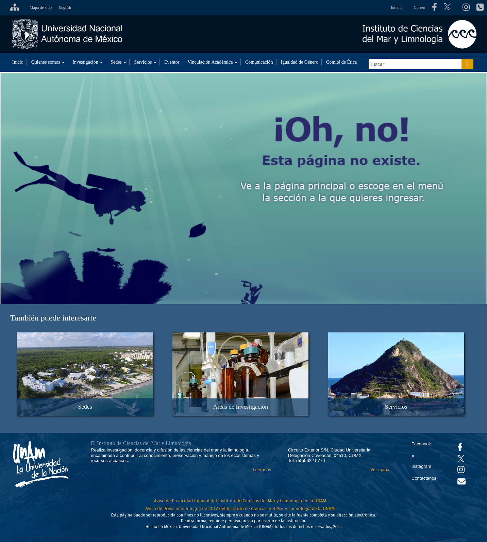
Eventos (172, 62)
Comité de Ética (341, 62)
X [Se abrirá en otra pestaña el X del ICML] (413, 456)
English (64, 7)
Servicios (145, 62)
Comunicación (259, 62)
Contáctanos (424, 478)
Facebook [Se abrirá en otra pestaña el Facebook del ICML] (421, 443)
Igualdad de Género (299, 62)
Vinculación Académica (212, 62)
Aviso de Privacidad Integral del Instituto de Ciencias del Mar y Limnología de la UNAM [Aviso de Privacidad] (240, 500)
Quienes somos (48, 62)
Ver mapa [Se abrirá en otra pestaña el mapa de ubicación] (380, 469)
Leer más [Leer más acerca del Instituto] (262, 469)
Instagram (421, 466)
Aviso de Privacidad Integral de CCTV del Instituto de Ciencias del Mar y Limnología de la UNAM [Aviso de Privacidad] (240, 508)
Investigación (87, 62)
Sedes (118, 62)
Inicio (17, 62)
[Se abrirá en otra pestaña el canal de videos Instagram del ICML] (461, 471)
